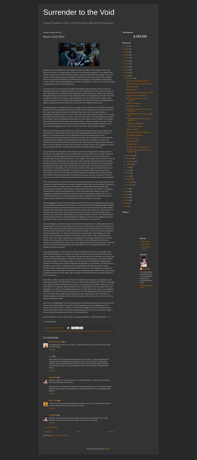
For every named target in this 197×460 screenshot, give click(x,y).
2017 (127, 70)
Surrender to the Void (78, 12)
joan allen (68, 331)
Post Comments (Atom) (60, 435)
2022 (127, 55)
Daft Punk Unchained (133, 103)
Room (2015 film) (132, 138)
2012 (127, 194)
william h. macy (106, 331)
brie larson (52, 331)
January (129, 185)
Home (79, 432)
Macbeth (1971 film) (132, 106)
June (128, 170)
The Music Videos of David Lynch (137, 147)
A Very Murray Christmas (134, 126)
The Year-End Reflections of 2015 (137, 81)
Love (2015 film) (131, 90)
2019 (127, 64)
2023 (127, 52)
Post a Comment (52, 427)
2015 (127, 76)
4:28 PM (52, 394)
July (128, 167)
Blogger (107, 449)
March (129, 179)
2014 (127, 188)
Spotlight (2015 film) (133, 141)
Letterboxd (145, 242)
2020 (127, 61)
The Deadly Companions (134, 135)
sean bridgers (88, 331)
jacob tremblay (60, 331)
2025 (127, 46)
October (129, 158)
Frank (109, 317)
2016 (127, 73)
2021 (127, 58)
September (130, 161)
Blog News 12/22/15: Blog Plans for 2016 (140, 92)
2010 (127, 200)
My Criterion (146, 244)
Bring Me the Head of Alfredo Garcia (138, 132)
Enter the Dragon (132, 144)
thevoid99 (52, 377)
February (130, 182)
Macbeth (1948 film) (132, 129)
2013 (127, 192)
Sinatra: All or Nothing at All (135, 123)
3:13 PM (52, 423)
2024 (127, 49)
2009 (127, 203)
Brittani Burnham (55, 342)
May (128, 173)
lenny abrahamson (77, 331)
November (130, 155)
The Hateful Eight (132, 87)
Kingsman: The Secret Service (136, 96)
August (129, 164)
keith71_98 (53, 400)
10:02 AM (52, 408)
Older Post (110, 432)
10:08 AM (52, 350)
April (128, 176)
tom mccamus (97, 331)
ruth (50, 356)
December (130, 78)
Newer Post (48, 432)
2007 (127, 206)
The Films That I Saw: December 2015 (139, 84)
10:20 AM (52, 371)
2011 (127, 197)
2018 (127, 67)
